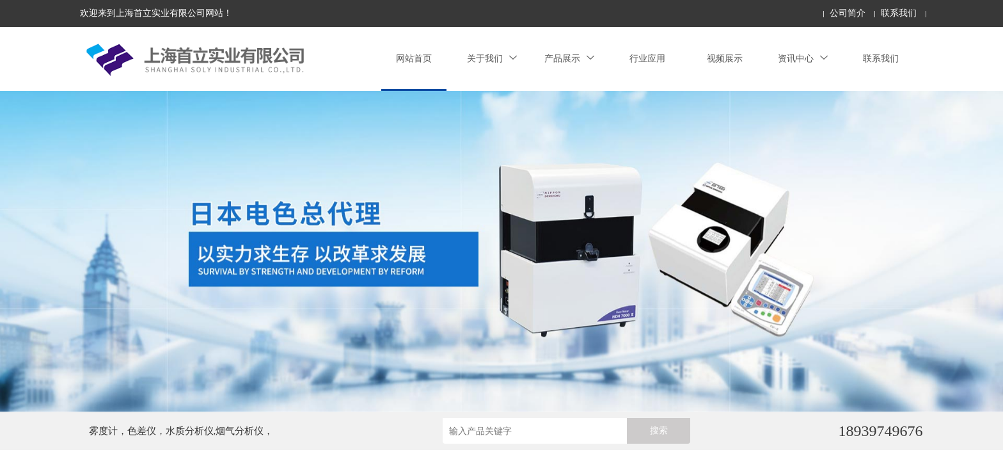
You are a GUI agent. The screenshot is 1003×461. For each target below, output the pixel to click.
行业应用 (647, 58)
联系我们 (899, 13)
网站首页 (414, 58)
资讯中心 (803, 58)
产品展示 (569, 58)
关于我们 (492, 58)
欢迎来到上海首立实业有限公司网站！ (156, 13)
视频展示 (725, 58)
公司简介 (847, 13)
